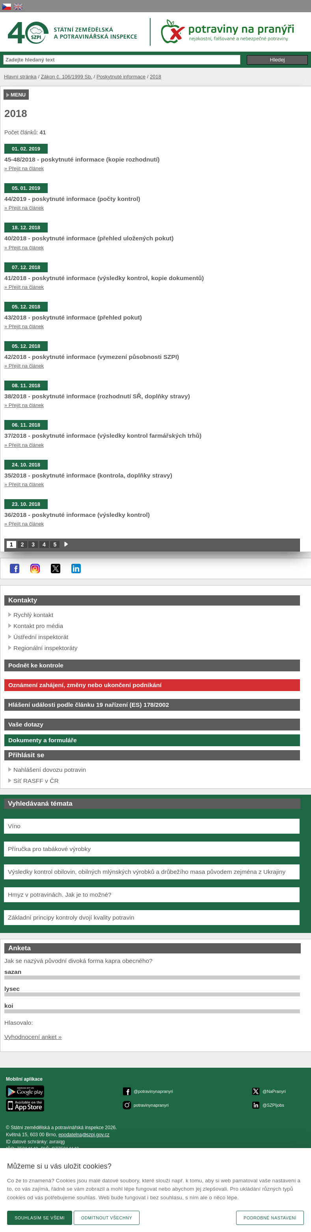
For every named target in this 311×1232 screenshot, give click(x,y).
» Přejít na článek (24, 168)
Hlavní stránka (20, 77)
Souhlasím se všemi (40, 1217)
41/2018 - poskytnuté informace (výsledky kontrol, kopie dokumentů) (104, 278)
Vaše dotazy (25, 724)
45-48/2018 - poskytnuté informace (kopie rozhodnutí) (82, 159)
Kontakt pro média (38, 626)
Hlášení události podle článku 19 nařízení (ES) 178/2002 (88, 704)
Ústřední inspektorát (40, 637)
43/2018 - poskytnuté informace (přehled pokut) (73, 317)
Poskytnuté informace (121, 77)
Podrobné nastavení (270, 1217)
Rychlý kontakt (33, 614)
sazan (12, 971)
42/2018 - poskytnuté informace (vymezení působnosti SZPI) (91, 356)
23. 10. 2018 (26, 504)
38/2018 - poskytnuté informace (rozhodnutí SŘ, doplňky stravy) (97, 396)
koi (8, 1005)
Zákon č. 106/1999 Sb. (66, 77)
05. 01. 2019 (26, 188)
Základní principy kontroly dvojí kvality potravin (71, 917)
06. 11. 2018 (26, 425)
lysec (12, 988)
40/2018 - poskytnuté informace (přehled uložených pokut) (88, 238)
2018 (155, 77)
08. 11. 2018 (26, 385)
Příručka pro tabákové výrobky (49, 848)
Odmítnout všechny (106, 1217)
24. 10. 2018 (26, 465)
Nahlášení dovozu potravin (49, 769)
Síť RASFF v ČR (36, 780)
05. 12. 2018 (26, 307)
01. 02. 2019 (26, 149)
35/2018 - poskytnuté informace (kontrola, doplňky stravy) (88, 475)
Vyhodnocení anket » (33, 1036)
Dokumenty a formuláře (42, 740)
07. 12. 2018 (26, 267)
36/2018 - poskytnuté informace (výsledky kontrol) (77, 514)
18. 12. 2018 (26, 227)
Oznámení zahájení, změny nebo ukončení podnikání (85, 685)
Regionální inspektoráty (45, 648)
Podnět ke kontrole (35, 665)
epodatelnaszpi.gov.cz (83, 1134)
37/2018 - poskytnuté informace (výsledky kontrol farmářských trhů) (102, 435)
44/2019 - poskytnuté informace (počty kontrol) (72, 198)
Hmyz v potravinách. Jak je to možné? (60, 894)
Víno (14, 826)
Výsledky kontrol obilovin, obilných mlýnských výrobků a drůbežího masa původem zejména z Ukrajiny (146, 871)
